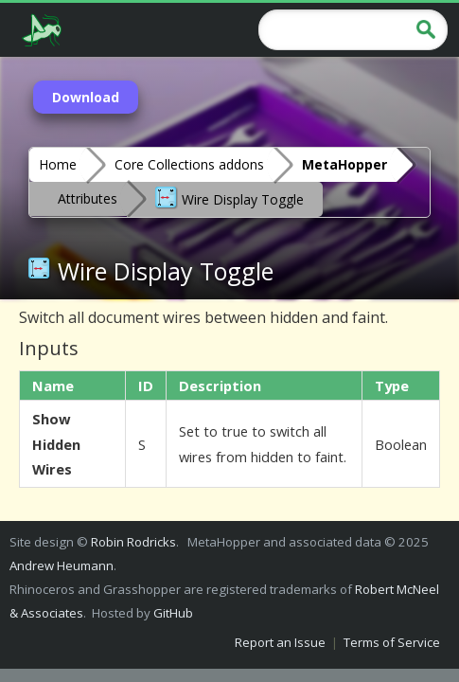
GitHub (173, 612)
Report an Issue (280, 642)
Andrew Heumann (61, 565)
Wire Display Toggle (229, 198)
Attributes (87, 198)
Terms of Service (392, 642)
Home (58, 164)
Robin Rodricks (133, 541)
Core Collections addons (189, 164)
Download (85, 97)
